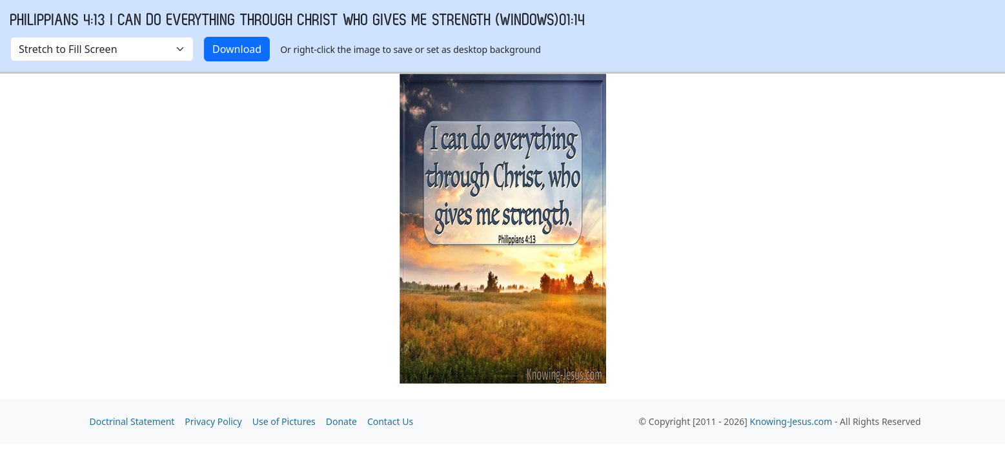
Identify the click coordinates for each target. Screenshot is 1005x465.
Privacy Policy (213, 421)
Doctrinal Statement (132, 421)
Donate (341, 421)
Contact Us (390, 421)
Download (236, 49)
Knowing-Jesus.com (791, 421)
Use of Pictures (284, 421)
